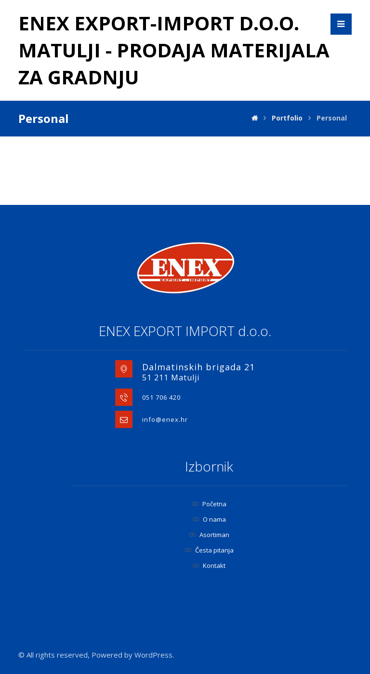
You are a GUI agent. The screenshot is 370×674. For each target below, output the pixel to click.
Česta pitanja (209, 550)
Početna (209, 503)
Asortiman (209, 534)
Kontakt (209, 565)
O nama (209, 519)
